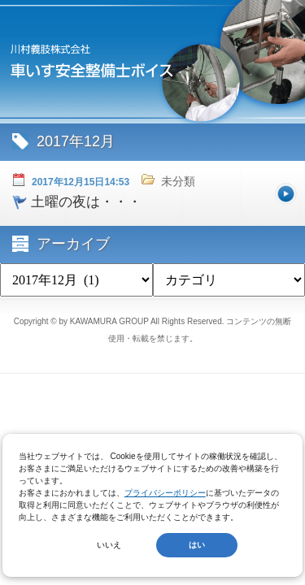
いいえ (109, 544)
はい (197, 544)
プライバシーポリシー (165, 492)
